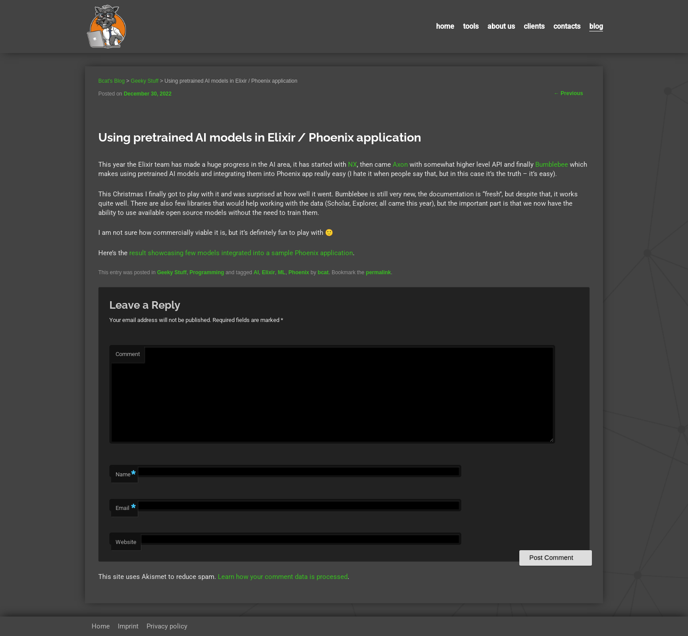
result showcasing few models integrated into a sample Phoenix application (241, 253)
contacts (566, 26)
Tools (471, 26)
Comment (128, 354)
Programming (206, 272)
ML (282, 272)
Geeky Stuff (172, 272)
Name (125, 474)
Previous (568, 93)
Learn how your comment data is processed (283, 577)
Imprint (128, 626)
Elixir (268, 272)
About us (501, 26)
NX (352, 165)
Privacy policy (167, 626)
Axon (400, 165)
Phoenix (299, 272)
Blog (596, 26)
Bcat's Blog (111, 81)
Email (125, 508)
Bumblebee (551, 165)
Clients (534, 26)
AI (256, 272)
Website (126, 542)
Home (445, 26)
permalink (378, 272)
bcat (323, 272)
